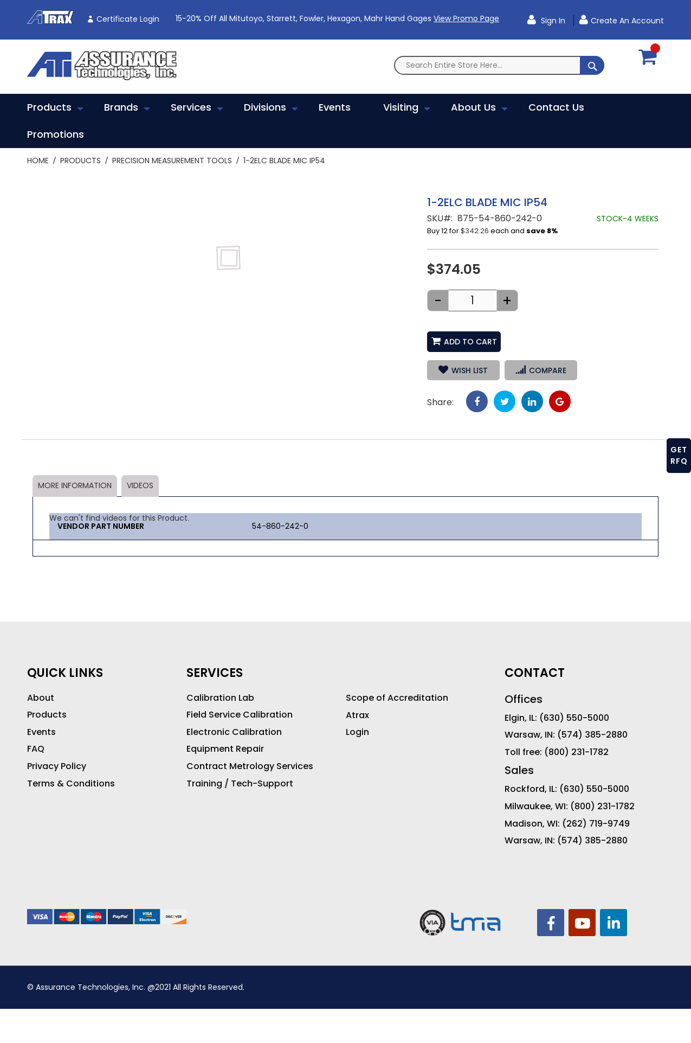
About (40, 698)
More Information (75, 485)
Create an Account (627, 20)
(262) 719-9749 (596, 824)
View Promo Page (466, 18)
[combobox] (499, 65)
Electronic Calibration (234, 732)
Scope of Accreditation (397, 698)
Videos (140, 485)
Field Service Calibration (239, 715)
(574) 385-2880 (592, 735)
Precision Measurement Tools (172, 160)
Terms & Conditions (71, 784)
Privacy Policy (56, 766)
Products (80, 160)
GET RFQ (679, 455)
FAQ (35, 749)
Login (357, 732)
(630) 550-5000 (574, 718)
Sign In (552, 20)
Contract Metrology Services (249, 766)
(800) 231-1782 (576, 752)
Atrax (357, 715)
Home (38, 160)
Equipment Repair (225, 749)
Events (41, 732)
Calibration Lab (220, 698)
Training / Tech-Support (239, 784)
